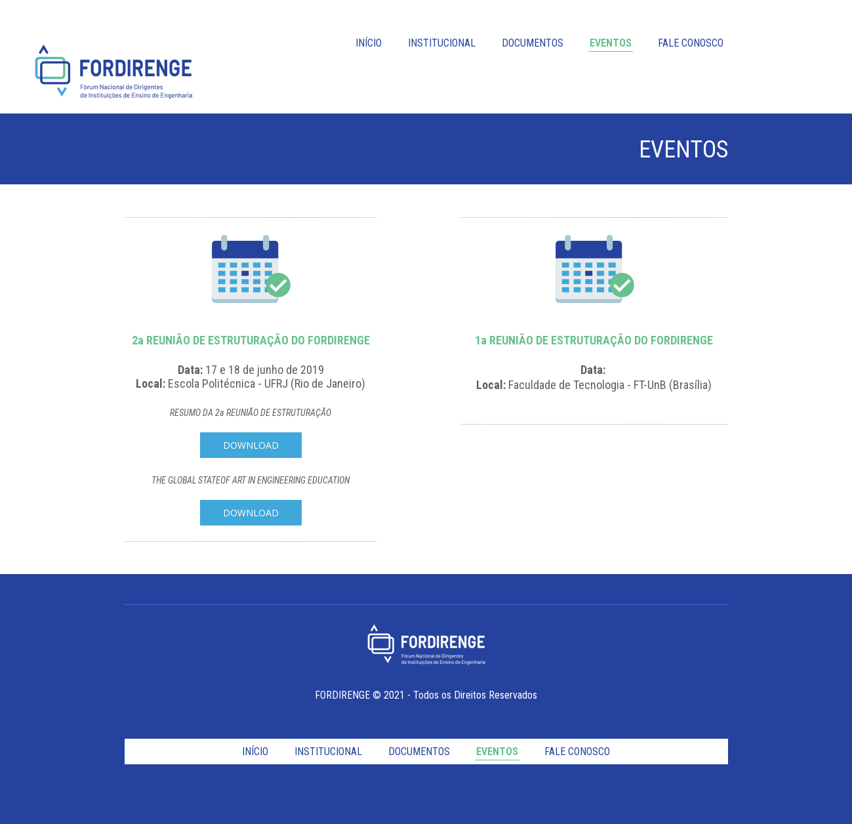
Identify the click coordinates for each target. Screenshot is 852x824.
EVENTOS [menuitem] (611, 43)
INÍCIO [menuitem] (368, 43)
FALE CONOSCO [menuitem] (690, 43)
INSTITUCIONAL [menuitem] (442, 43)
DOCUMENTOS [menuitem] (532, 43)
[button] (251, 445)
